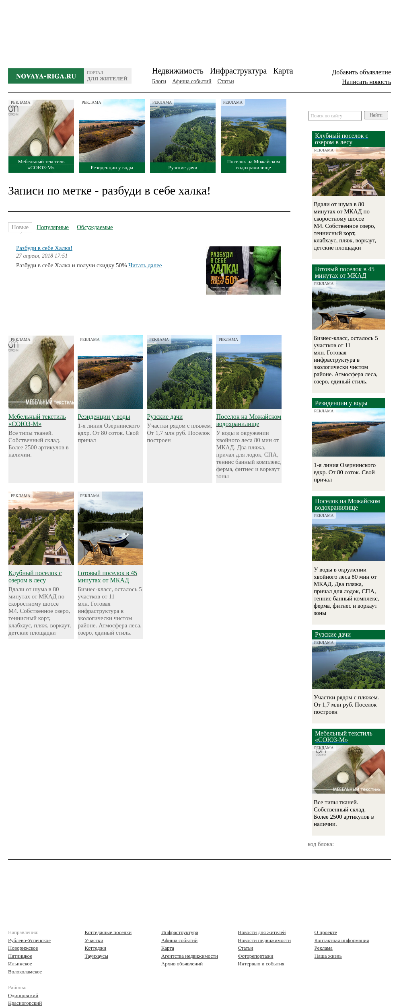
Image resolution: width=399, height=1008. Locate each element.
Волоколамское (25, 972)
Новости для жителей (262, 932)
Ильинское (20, 964)
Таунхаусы (96, 956)
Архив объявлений (182, 964)
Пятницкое (20, 956)
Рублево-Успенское (29, 940)
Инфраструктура (238, 70)
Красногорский (25, 1003)
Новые (20, 228)
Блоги (159, 81)
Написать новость (366, 81)
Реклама (324, 948)
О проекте (326, 932)
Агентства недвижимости (189, 956)
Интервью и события (261, 964)
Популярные (53, 227)
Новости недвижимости (264, 940)
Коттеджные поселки (108, 932)
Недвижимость (178, 70)
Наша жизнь (328, 956)
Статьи (226, 81)
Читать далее (145, 265)
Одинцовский (23, 995)
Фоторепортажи (255, 956)
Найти (376, 115)
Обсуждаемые (95, 227)
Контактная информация (342, 940)
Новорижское (23, 948)
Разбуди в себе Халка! (44, 248)
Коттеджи (95, 948)
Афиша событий (191, 81)
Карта (283, 70)
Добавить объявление (361, 72)
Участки (93, 940)
